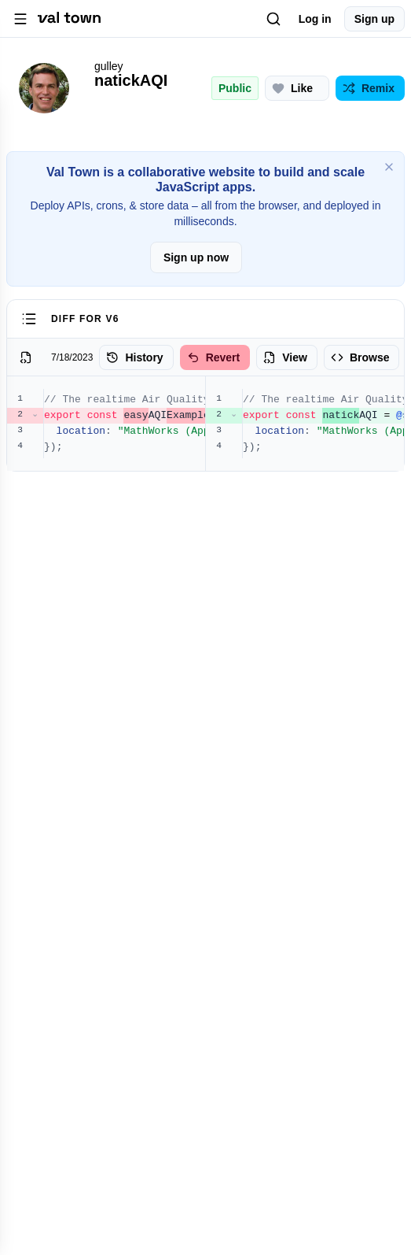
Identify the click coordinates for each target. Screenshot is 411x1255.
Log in (315, 19)
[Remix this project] (370, 88)
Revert (213, 357)
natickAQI (130, 80)
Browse (360, 357)
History (134, 357)
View (285, 357)
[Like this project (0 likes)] (297, 88)
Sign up (374, 19)
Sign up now (196, 257)
